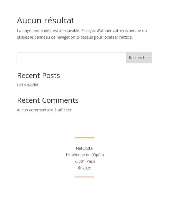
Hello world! (27, 85)
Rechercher (139, 57)
